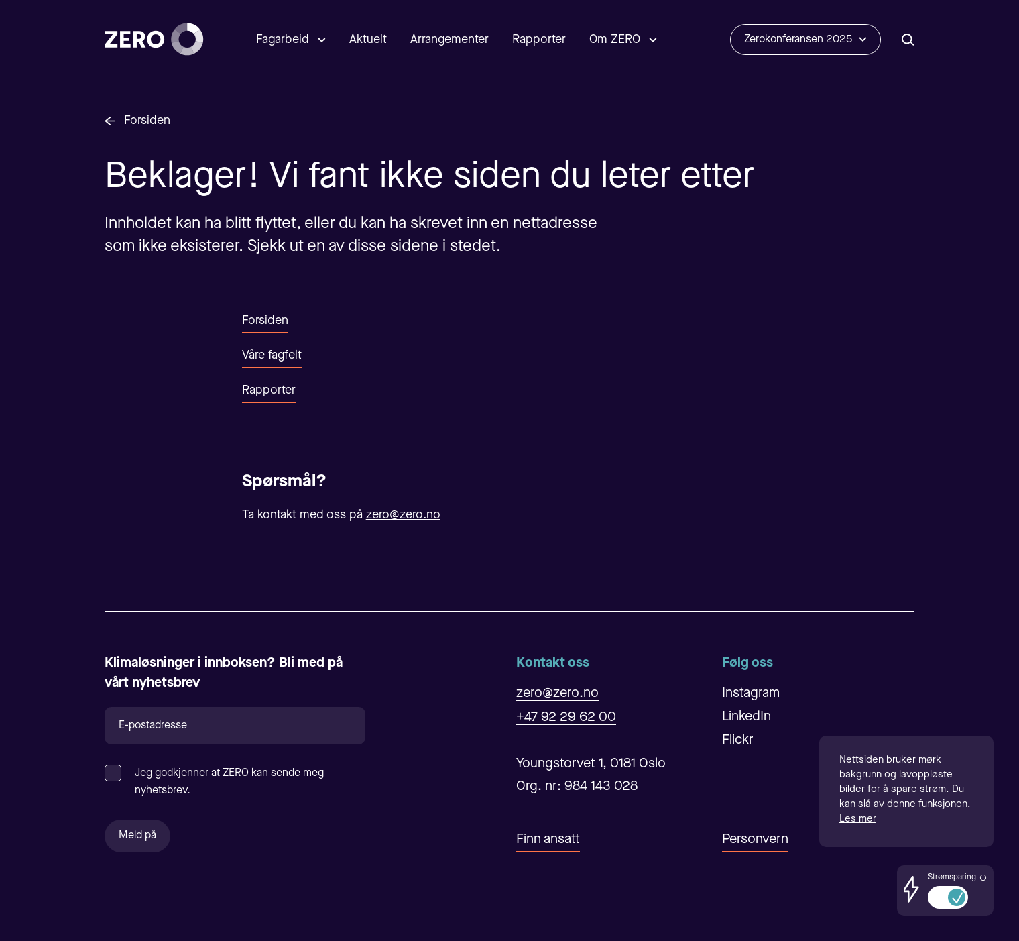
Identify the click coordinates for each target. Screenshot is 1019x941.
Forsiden (147, 121)
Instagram (751, 693)
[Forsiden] (154, 39)
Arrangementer (449, 40)
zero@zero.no (403, 515)
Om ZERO (614, 40)
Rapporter (539, 40)
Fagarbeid (282, 40)
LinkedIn (746, 717)
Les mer (857, 819)
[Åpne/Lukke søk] (908, 39)
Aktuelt (368, 40)
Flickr (738, 740)
